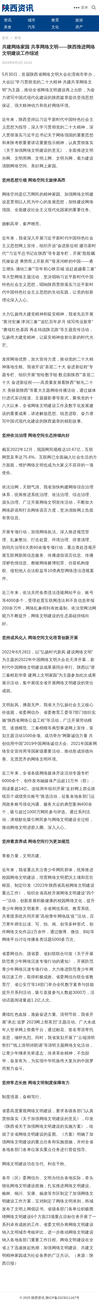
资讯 (7, 20)
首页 (5, 38)
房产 (79, 27)
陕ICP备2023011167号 (62, 1298)
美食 (7, 27)
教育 (55, 20)
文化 (55, 27)
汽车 (31, 27)
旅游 (79, 20)
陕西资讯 (38, 1298)
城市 (31, 20)
